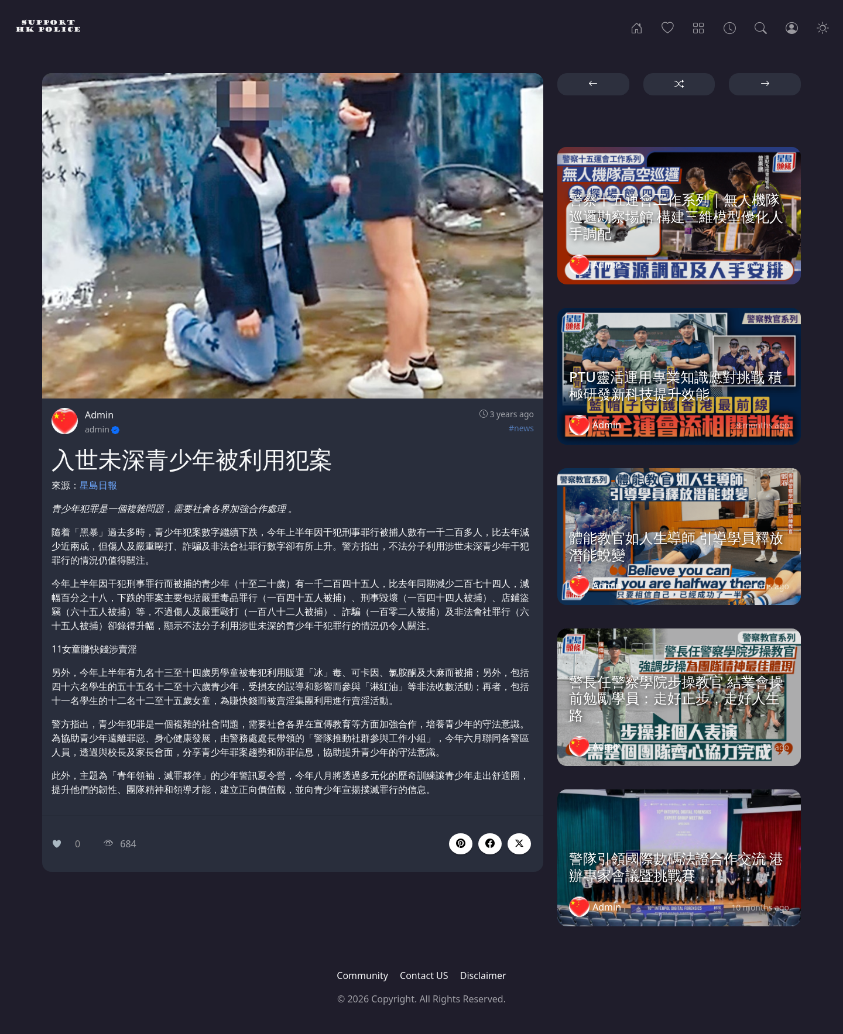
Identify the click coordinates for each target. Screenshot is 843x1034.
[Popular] (667, 27)
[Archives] (730, 27)
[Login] (792, 27)
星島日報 (98, 485)
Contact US (424, 975)
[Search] (761, 27)
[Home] (636, 27)
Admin (99, 414)
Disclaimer (483, 975)
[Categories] (699, 27)
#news (521, 428)
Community (362, 975)
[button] (490, 843)
